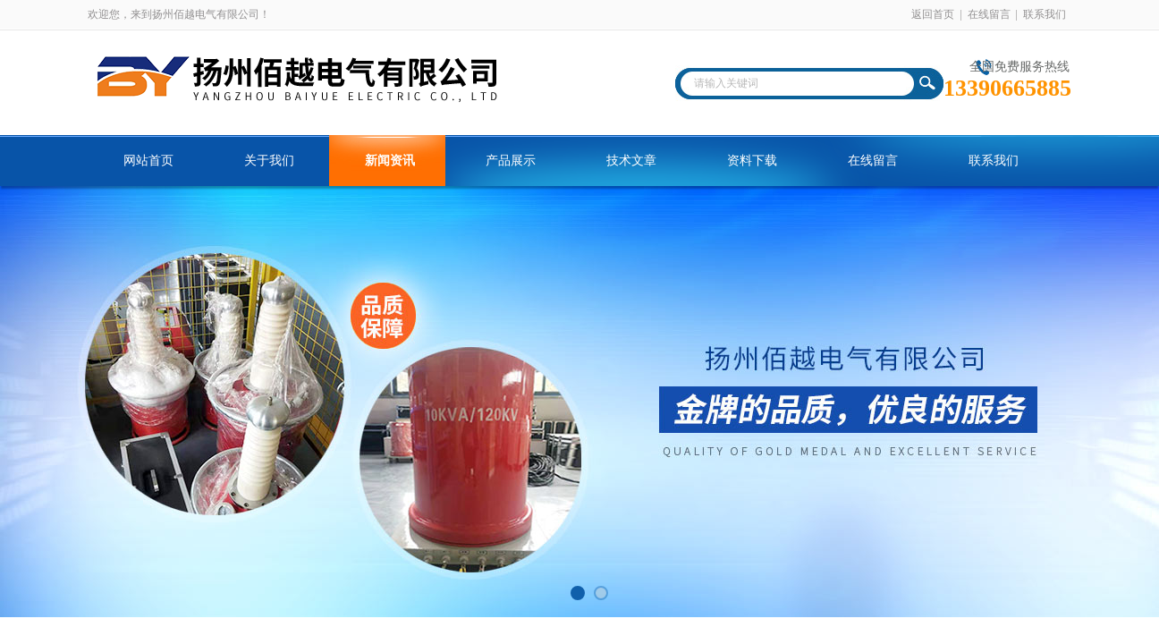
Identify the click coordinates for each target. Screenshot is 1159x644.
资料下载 (752, 160)
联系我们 (1044, 14)
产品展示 (511, 160)
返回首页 (932, 14)
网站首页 (148, 160)
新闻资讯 (390, 160)
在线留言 (989, 14)
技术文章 (631, 160)
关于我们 (269, 160)
